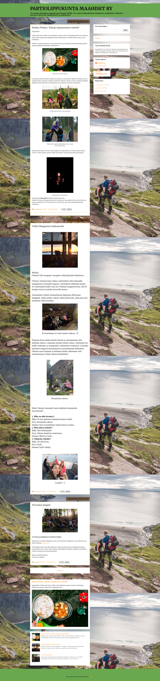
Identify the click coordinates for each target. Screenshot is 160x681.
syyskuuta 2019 (100, 88)
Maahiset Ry (101, 63)
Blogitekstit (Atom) (61, 576)
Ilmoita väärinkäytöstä (101, 73)
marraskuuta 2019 (101, 85)
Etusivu (60, 570)
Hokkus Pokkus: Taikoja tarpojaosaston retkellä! (55, 27)
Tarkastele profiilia (101, 66)
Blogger (91, 676)
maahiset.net (45, 543)
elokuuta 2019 (99, 91)
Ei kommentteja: (53, 209)
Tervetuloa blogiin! (41, 504)
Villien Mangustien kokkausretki (48, 226)
